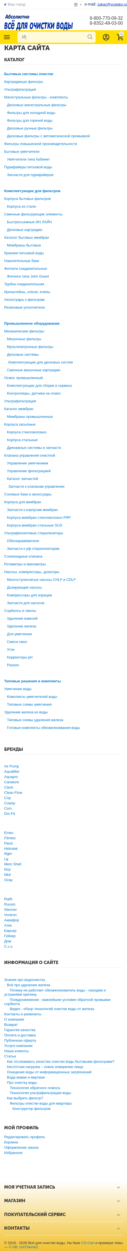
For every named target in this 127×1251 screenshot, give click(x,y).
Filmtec (10, 838)
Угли (10, 649)
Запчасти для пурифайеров (30, 175)
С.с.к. (8, 946)
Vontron (10, 915)
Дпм (7, 941)
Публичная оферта (20, 1040)
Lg (6, 859)
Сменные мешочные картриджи (33, 370)
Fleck (8, 843)
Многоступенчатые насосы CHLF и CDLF (41, 580)
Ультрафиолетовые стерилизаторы (33, 533)
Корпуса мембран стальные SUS (34, 525)
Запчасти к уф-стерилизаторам (33, 548)
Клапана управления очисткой (29, 455)
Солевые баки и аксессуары (27, 494)
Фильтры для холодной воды (31, 113)
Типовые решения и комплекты (32, 681)
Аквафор (11, 920)
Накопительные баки (21, 261)
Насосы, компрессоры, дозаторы (31, 572)
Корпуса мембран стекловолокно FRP (39, 517)
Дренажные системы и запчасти (34, 448)
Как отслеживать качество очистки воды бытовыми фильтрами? (60, 1061)
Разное (13, 665)
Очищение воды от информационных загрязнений (49, 1072)
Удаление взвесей (22, 618)
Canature (11, 782)
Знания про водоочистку (24, 980)
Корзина (11, 1142)
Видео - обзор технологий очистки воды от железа (52, 1009)
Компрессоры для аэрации (29, 595)
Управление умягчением (27, 463)
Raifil (8, 899)
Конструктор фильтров (32, 1109)
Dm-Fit (9, 814)
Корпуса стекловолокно (26, 432)
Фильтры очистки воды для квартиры (41, 1103)
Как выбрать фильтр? (25, 1098)
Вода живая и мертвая (26, 1077)
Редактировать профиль (24, 1137)
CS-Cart (87, 1243)
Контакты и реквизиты (22, 1014)
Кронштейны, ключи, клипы (27, 292)
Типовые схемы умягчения (29, 704)
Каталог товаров (7, 37)
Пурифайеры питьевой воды (28, 167)
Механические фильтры (24, 331)
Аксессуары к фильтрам (24, 300)
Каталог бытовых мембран (26, 237)
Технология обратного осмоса (35, 1088)
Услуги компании (18, 1046)
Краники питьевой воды (24, 253)
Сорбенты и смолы (20, 611)
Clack (8, 787)
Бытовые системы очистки (28, 74)
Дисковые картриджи (24, 230)
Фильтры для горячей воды (30, 120)
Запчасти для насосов (25, 603)
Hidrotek (11, 848)
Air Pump (11, 766)
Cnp (7, 798)
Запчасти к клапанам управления (36, 486)
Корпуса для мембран (22, 502)
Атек (8, 925)
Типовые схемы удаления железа (35, 720)
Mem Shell (12, 864)
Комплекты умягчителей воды (32, 697)
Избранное (13, 1153)
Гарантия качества (20, 1030)
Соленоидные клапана (23, 556)
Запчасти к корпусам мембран (32, 510)
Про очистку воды (22, 1082)
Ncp (7, 869)
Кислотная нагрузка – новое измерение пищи (45, 1067)
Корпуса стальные (22, 440)
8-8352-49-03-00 (106, 23)
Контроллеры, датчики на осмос (34, 393)
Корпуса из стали (21, 206)
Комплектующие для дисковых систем (40, 362)
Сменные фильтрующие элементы (33, 214)
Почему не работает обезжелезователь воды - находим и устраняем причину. (55, 992)
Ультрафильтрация (20, 89)
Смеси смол (17, 642)
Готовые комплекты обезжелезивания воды (43, 728)
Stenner (10, 909)
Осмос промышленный (23, 378)
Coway (9, 803)
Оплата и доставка (20, 1035)
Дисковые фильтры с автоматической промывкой (48, 136)
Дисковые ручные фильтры (30, 128)
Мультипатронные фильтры (30, 347)
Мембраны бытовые (24, 245)
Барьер (10, 931)
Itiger (8, 853)
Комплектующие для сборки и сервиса (39, 385)
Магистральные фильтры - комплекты (36, 97)
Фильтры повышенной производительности (40, 144)
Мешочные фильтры (24, 339)
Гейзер (10, 936)
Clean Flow (13, 792)
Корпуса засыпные (20, 424)
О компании (14, 1019)
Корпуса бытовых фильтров (27, 199)
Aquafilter (11, 771)
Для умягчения (19, 634)
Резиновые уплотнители (24, 307)
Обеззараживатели (23, 541)
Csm (8, 808)
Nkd (7, 875)
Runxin (10, 904)
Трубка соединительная (24, 284)
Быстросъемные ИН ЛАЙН (29, 222)
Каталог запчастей (22, 479)
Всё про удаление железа (28, 985)
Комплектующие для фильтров (32, 191)
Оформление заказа (21, 1147)
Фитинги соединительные (25, 268)
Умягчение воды (17, 689)
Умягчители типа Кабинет (28, 159)
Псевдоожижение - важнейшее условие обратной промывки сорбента (57, 1002)
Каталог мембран (18, 409)
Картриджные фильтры (23, 82)
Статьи (10, 1056)
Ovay (8, 880)
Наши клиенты (16, 1051)
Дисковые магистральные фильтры (36, 105)
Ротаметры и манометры (25, 564)
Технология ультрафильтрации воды (40, 1093)
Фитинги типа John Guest (28, 276)
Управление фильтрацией (29, 471)
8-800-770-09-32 (106, 18)
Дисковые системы (23, 354)
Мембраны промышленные (30, 417)
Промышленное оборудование (32, 323)
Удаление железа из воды (26, 712)
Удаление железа (21, 626)
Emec (8, 833)
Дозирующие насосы (24, 587)
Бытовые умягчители (21, 151)
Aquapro (11, 777)
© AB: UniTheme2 (23, 1247)
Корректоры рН (20, 657)
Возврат (11, 1025)
